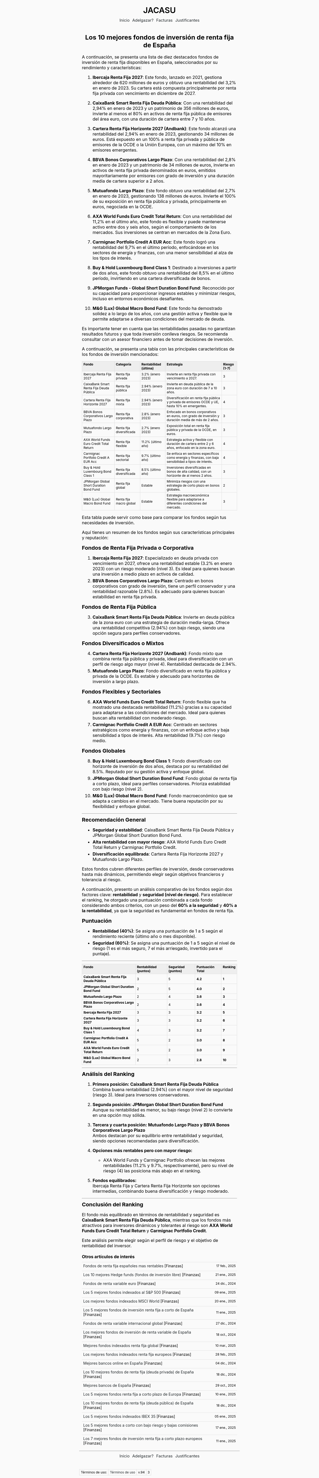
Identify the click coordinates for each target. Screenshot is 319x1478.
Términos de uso (122, 1472)
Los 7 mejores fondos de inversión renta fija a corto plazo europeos (142, 1438)
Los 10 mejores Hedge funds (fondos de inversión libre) (132, 1274)
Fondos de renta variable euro (109, 1283)
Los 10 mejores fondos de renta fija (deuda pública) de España (138, 1403)
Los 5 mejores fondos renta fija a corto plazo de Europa (132, 1394)
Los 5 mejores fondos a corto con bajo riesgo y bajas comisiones (140, 1425)
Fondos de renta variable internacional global (123, 1323)
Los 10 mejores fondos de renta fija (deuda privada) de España (138, 1372)
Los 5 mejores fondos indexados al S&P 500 (122, 1292)
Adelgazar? (143, 20)
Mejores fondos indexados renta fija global (120, 1345)
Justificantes (187, 20)
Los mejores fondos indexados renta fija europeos (127, 1354)
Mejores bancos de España (107, 1385)
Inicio (124, 20)
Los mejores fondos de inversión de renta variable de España (137, 1332)
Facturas (164, 20)
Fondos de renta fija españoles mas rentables (123, 1266)
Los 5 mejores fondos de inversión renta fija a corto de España (138, 1310)
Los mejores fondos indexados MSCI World (121, 1301)
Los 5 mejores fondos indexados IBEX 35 (119, 1416)
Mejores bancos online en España (113, 1363)
